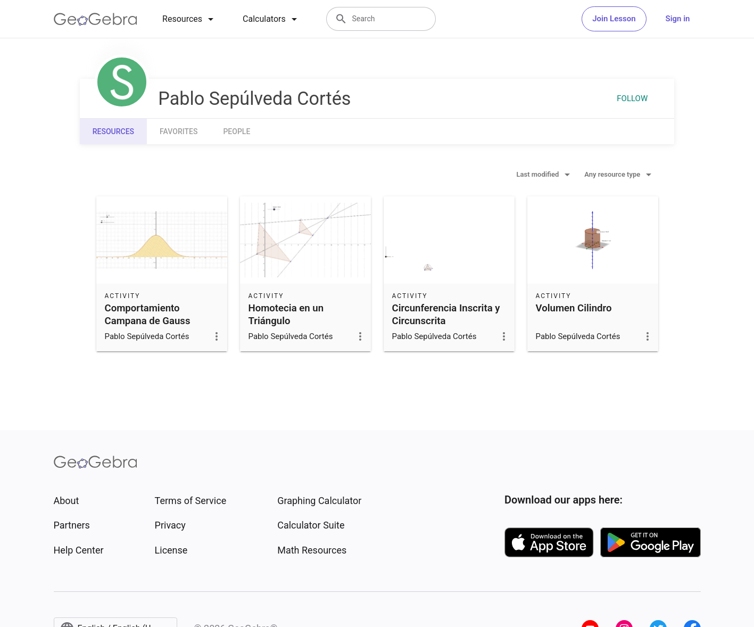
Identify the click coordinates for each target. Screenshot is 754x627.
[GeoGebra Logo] (95, 19)
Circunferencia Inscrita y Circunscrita (446, 314)
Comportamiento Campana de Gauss (147, 314)
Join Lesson (613, 18)
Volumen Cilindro (574, 308)
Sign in (678, 18)
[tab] (189, 19)
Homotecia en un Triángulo (286, 314)
